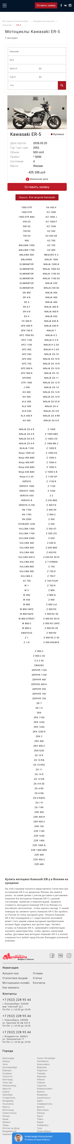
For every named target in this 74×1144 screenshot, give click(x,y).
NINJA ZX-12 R (51, 382)
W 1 (26, 585)
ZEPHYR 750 (39, 693)
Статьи (37, 978)
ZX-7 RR (39, 807)
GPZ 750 (26, 363)
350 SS (27, 221)
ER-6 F (26, 307)
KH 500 (27, 397)
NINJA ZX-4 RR (51, 415)
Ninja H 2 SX (27, 476)
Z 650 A (51, 543)
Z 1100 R (51, 481)
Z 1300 (51, 491)
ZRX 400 (39, 741)
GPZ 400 (26, 349)
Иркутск (7, 1089)
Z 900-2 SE (39, 656)
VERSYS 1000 (26, 486)
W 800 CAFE (27, 609)
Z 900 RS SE (51, 628)
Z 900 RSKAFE (51, 642)
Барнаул (7, 1070)
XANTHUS (26, 633)
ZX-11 (39, 769)
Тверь (6, 1125)
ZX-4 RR (39, 788)
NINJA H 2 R (51, 340)
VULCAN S (26, 576)
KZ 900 (51, 250)
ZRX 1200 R (39, 731)
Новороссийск (44, 1089)
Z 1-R (27, 642)
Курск (40, 1116)
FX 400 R (27, 321)
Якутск (6, 1107)
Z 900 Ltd (51, 604)
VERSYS (26, 481)
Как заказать (11, 987)
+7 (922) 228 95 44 (17, 999)
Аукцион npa (11, 973)
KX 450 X (51, 207)
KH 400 (27, 392)
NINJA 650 (51, 316)
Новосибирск (44, 1131)
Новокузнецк (10, 1085)
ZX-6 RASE (39, 798)
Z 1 (26, 637)
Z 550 (51, 524)
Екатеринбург (10, 1067)
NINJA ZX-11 (51, 378)
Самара (41, 1073)
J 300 (27, 387)
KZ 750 (51, 245)
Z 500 (51, 519)
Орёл (40, 1101)
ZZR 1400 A (39, 845)
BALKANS (26, 259)
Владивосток (10, 1131)
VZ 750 (27, 581)
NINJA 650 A (51, 321)
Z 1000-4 (51, 462)
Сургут (6, 1092)
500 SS (27, 226)
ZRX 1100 (39, 717)
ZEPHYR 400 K (39, 684)
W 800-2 (26, 623)
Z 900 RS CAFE (51, 623)
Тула (39, 1128)
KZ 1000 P (51, 221)
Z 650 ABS (51, 547)
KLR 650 (26, 411)
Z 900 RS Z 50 (51, 637)
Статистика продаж (15, 978)
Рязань (6, 1116)
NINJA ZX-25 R (51, 401)
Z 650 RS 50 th (51, 557)
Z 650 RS (51, 552)
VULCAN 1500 (27, 528)
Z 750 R (51, 585)
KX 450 (27, 420)
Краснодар (8, 1058)
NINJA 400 (51, 297)
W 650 (26, 599)
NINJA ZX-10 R (51, 359)
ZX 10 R (39, 755)
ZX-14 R (39, 774)
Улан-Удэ (8, 1082)
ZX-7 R (39, 802)
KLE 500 (26, 406)
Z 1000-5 (51, 467)
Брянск (41, 1092)
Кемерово (42, 1095)
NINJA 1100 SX (51, 273)
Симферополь (45, 1104)
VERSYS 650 (27, 495)
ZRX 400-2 (39, 746)
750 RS (27, 231)
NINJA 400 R (51, 307)
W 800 (26, 604)
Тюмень (41, 1082)
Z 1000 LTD (51, 438)
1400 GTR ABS (27, 217)
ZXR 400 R (39, 817)
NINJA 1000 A (51, 264)
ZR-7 (39, 703)
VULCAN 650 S (26, 557)
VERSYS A (26, 500)
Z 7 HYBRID (51, 562)
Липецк (41, 1113)
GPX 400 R (26, 326)
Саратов (41, 1085)
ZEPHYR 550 (39, 689)
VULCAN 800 (27, 566)
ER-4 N (26, 297)
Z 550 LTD (51, 533)
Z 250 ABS (51, 500)
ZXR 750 (39, 826)
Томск (40, 1119)
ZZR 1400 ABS (39, 850)
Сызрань (7, 1073)
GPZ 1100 (26, 340)
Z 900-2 (39, 651)
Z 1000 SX (51, 453)
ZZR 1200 (39, 836)
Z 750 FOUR (51, 581)
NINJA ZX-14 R (51, 392)
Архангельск (44, 1098)
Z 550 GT (51, 528)
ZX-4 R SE (39, 783)
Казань (6, 1061)
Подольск (42, 1070)
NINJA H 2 (51, 335)
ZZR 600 (39, 864)
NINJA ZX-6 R (51, 420)
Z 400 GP (51, 510)
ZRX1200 (39, 750)
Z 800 (51, 590)
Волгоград (8, 1110)
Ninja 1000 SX (27, 453)
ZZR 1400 (39, 840)
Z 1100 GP (51, 476)
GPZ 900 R (26, 368)
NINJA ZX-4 (51, 406)
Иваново (41, 1076)
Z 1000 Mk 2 (51, 443)
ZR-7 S (39, 708)
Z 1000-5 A (51, 472)
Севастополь (10, 1113)
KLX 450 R (26, 415)
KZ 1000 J (51, 217)
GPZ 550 (26, 354)
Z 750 (51, 566)
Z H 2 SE (39, 660)
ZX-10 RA (39, 760)
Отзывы (38, 973)
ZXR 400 (39, 812)
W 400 (26, 595)
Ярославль (43, 1110)
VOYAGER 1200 (26, 524)
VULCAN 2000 (27, 538)
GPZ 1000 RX (26, 335)
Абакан (41, 1079)
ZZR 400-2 (39, 859)
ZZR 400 (39, 854)
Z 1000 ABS (51, 434)
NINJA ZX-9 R (26, 443)
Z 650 (51, 538)
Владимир (8, 1101)
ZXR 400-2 (39, 821)
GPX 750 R (26, 330)
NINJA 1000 (51, 259)
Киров (40, 1122)
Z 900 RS (51, 609)
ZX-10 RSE (39, 765)
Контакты (39, 983)
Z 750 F (51, 576)
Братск (41, 1107)
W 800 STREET (27, 618)
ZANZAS (39, 665)
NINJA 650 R (51, 326)
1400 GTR (26, 212)
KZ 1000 (51, 212)
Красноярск (43, 1064)
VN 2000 (26, 519)
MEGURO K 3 (51, 254)
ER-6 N (26, 311)
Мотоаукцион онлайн (16, 983)
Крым (6, 1119)
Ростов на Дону (11, 1128)
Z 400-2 (51, 514)
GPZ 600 (26, 359)
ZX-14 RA (39, 779)
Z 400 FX (51, 505)
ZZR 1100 (39, 831)
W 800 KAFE (27, 614)
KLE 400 (26, 401)
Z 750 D (51, 571)
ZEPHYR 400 (39, 679)
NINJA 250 (51, 283)
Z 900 (51, 599)
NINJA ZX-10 (51, 354)
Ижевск (7, 1122)
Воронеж (42, 1067)
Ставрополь (9, 1098)
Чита (5, 1064)
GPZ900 (26, 378)
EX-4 (26, 316)
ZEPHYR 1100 (39, 670)
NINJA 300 (51, 292)
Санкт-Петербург (46, 1058)
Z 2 (51, 495)
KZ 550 (51, 231)
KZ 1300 (51, 226)
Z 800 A (51, 595)
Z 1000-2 (51, 457)
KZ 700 (51, 240)
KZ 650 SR (51, 236)
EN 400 (27, 292)
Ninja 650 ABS (27, 467)
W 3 (26, 590)
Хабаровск (43, 1125)
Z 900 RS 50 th (51, 618)
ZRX (39, 712)
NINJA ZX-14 (51, 387)
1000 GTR (26, 207)
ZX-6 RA (39, 793)
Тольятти (7, 1076)
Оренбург (8, 1095)
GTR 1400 (26, 382)
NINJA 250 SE (51, 288)
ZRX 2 (39, 736)
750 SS (27, 236)
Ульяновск (8, 1104)
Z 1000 (51, 429)
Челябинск (43, 1061)
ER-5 (26, 302)
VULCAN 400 (27, 543)
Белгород (8, 1079)
